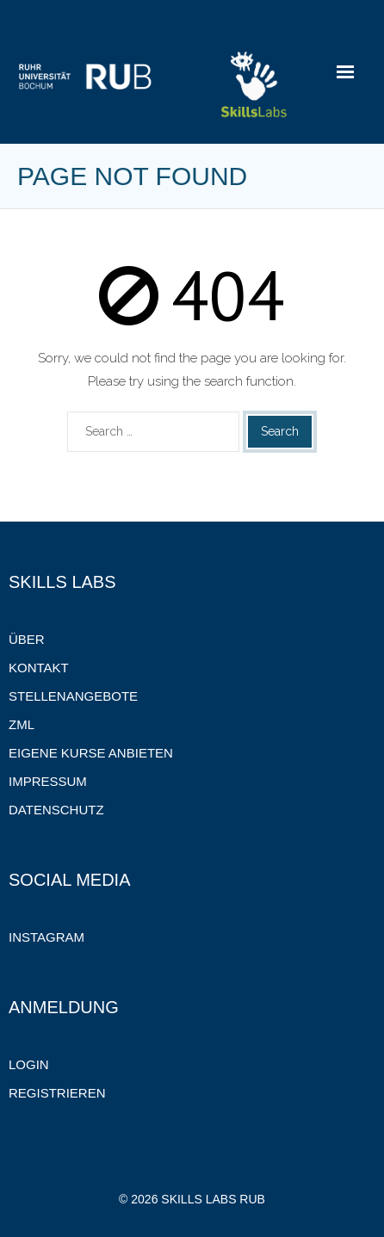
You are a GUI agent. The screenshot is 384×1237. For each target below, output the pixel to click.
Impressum (48, 781)
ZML (21, 724)
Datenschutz (56, 809)
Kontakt (39, 667)
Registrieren (57, 1092)
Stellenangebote (73, 696)
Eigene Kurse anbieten (91, 752)
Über (27, 639)
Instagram (46, 937)
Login (29, 1064)
